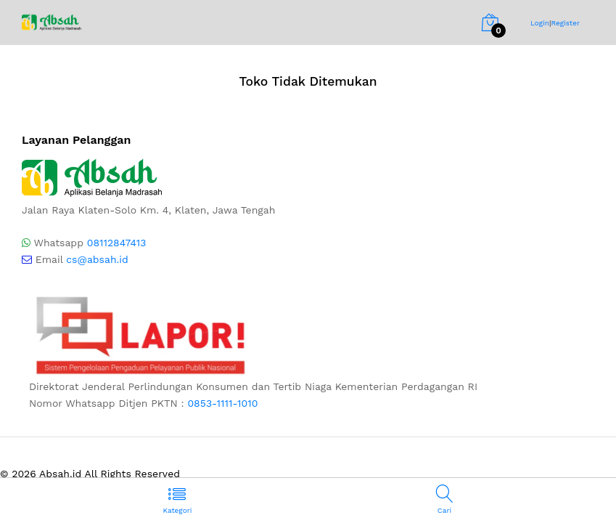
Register (565, 23)
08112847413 (117, 242)
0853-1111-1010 (222, 403)
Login (539, 23)
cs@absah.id (97, 259)
